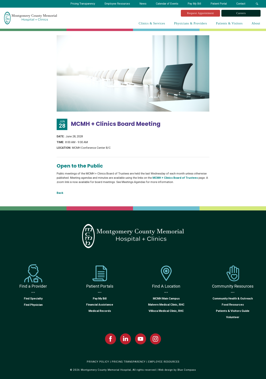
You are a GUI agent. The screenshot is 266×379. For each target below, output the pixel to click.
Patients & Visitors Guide (232, 311)
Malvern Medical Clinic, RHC (166, 304)
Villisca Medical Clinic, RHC (166, 311)
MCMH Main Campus (166, 298)
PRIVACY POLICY (98, 361)
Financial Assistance (99, 304)
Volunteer (232, 317)
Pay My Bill (100, 298)
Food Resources (233, 304)
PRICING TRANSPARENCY (129, 361)
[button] (257, 4)
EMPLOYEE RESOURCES (163, 361)
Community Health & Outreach (233, 298)
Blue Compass (186, 369)
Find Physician (33, 304)
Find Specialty (33, 298)
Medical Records (100, 311)
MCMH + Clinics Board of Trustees (175, 177)
